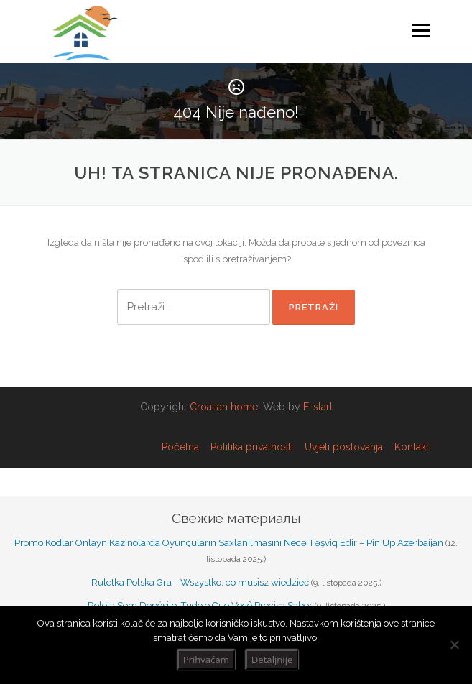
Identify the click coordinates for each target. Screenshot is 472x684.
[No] (454, 644)
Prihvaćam (206, 659)
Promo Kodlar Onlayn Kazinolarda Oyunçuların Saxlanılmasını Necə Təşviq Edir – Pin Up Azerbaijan (228, 542)
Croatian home (224, 406)
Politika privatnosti (251, 447)
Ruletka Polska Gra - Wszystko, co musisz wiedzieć (200, 582)
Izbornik (420, 30)
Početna (180, 447)
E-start (318, 406)
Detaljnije (271, 659)
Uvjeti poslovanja (344, 447)
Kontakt (411, 447)
